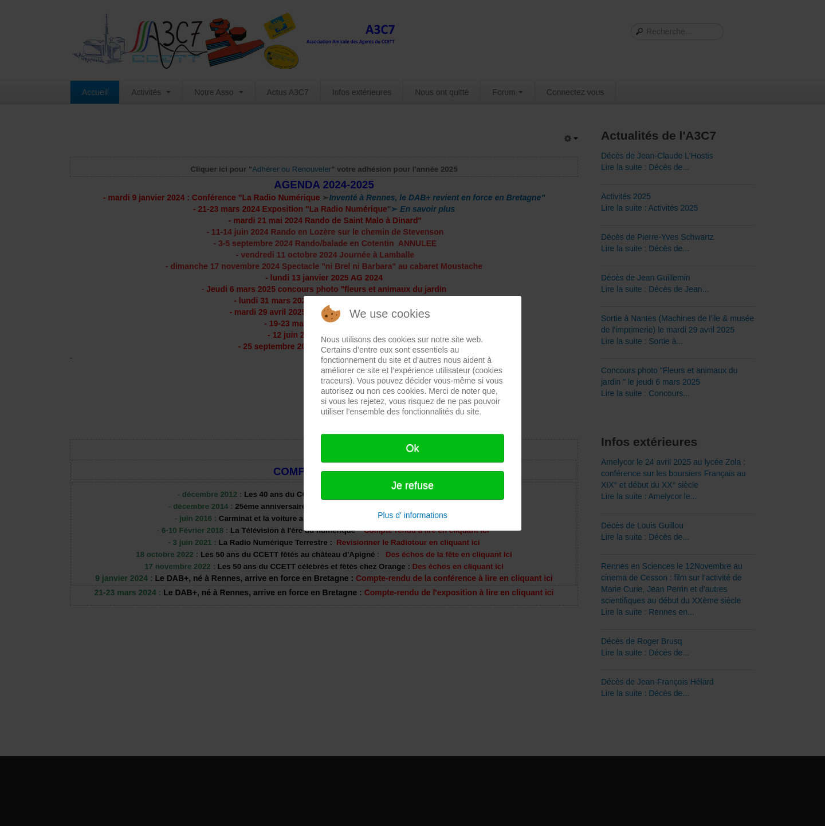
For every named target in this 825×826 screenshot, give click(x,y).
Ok (412, 448)
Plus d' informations (412, 515)
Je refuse (412, 485)
